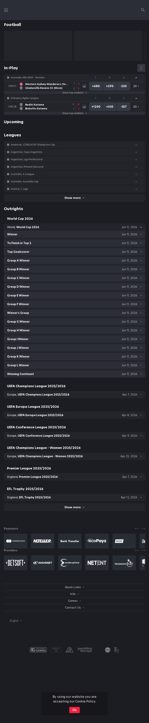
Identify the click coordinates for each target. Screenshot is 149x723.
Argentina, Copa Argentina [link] (26, 152)
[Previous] (137, 529)
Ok (74, 710)
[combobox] (13, 621)
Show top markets (74, 92)
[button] (74, 77)
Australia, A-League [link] (22, 174)
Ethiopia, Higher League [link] (25, 98)
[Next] (143, 529)
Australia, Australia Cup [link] (24, 181)
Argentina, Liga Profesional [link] (26, 159)
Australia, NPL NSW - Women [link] (28, 77)
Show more (74, 198)
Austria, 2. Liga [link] (19, 188)
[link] (44, 86)
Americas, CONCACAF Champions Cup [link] (33, 144)
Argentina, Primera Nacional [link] (27, 166)
